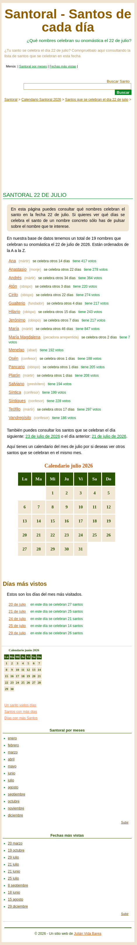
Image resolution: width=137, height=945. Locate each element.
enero (12, 738)
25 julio (13, 878)
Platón (14, 375)
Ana (12, 260)
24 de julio (17, 618)
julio (11, 780)
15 (52, 521)
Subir (125, 822)
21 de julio (17, 611)
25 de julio (17, 625)
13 (24, 521)
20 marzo (15, 843)
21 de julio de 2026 (109, 436)
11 (94, 507)
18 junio (14, 892)
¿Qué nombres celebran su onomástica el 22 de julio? (79, 40)
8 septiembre (18, 885)
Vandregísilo (20, 417)
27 (24, 549)
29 (52, 549)
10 (80, 507)
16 (66, 521)
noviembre (16, 808)
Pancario (17, 366)
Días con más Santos (21, 718)
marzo (12, 752)
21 (38, 535)
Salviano (16, 383)
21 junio (14, 871)
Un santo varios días (20, 705)
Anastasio (18, 269)
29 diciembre (18, 906)
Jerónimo (17, 320)
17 (80, 521)
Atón (13, 286)
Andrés (15, 277)
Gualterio (17, 303)
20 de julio (17, 604)
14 (38, 521)
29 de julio (17, 633)
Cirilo (13, 294)
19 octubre (16, 850)
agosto (13, 787)
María (14, 328)
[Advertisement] (67, 145)
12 (108, 507)
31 (80, 549)
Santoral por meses (33, 66)
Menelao (16, 350)
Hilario (14, 311)
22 (52, 535)
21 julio (13, 864)
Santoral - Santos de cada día (67, 20)
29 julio (13, 857)
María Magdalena (25, 337)
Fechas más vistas (63, 66)
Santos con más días (20, 712)
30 (66, 549)
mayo (12, 766)
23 (66, 535)
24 (80, 535)
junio (11, 773)
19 (108, 521)
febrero (13, 745)
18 (94, 521)
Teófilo (14, 409)
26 (108, 535)
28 (38, 549)
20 (24, 535)
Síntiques (17, 400)
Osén (13, 358)
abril (11, 759)
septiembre (16, 794)
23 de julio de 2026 (42, 436)
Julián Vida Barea (87, 934)
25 (94, 535)
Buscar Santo (118, 81)
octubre (14, 801)
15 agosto (15, 899)
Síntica (15, 392)
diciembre (15, 815)
